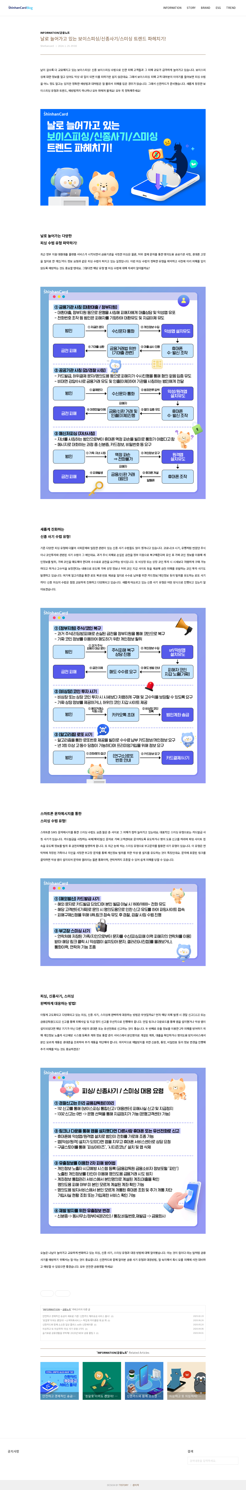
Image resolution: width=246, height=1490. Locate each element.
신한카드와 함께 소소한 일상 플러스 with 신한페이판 (67, 1324)
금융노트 (66, 1309)
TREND (231, 8)
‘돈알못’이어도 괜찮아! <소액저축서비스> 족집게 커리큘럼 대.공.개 (74, 1320)
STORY (191, 8)
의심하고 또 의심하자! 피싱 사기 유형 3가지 (63, 1328)
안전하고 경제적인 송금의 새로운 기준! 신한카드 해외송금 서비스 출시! (76, 1316)
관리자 (136, 1485)
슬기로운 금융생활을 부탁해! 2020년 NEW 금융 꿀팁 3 (68, 1333)
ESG (218, 8)
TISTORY (123, 1485)
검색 (234, 1460)
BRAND (205, 8)
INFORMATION (172, 8)
